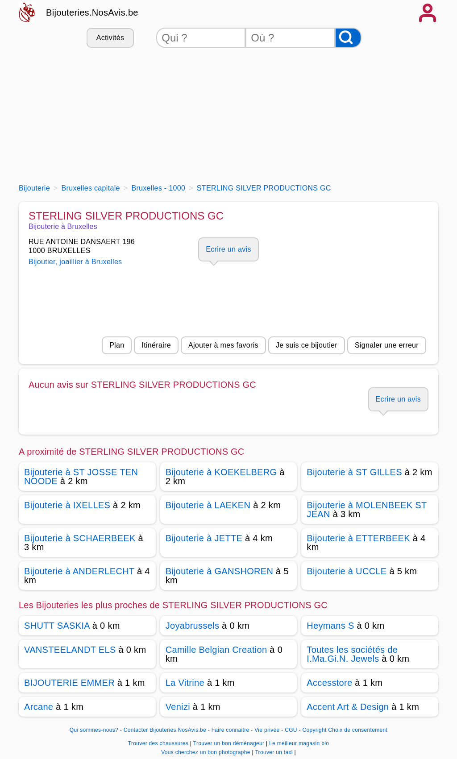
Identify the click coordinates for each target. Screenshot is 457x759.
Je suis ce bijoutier (306, 345)
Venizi (178, 707)
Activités (110, 37)
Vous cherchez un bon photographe (206, 752)
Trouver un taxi (274, 752)
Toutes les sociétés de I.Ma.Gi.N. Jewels (352, 654)
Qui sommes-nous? (94, 730)
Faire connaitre (230, 730)
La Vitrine (185, 683)
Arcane (38, 707)
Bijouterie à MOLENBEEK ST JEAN (367, 509)
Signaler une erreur (387, 345)
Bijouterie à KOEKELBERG (221, 472)
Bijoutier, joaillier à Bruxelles (75, 261)
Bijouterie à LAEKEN (208, 505)
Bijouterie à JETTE (204, 538)
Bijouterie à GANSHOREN (220, 571)
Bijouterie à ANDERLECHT (79, 571)
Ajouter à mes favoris (223, 345)
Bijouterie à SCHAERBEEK (80, 538)
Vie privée (266, 730)
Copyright (314, 730)
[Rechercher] (348, 38)
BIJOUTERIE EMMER (69, 683)
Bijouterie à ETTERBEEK (358, 538)
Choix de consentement (357, 730)
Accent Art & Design (348, 707)
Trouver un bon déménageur (229, 743)
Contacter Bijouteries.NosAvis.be (165, 730)
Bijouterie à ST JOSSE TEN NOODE (81, 476)
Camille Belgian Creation (216, 650)
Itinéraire (155, 345)
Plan (116, 345)
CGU (291, 730)
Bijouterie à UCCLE (346, 571)
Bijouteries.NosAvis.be (92, 12)
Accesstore (329, 683)
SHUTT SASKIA (57, 625)
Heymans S (330, 625)
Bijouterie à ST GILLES (354, 472)
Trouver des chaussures (159, 743)
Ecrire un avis (228, 249)
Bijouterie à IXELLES (67, 505)
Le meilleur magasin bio (299, 743)
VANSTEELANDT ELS (70, 650)
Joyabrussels (193, 625)
